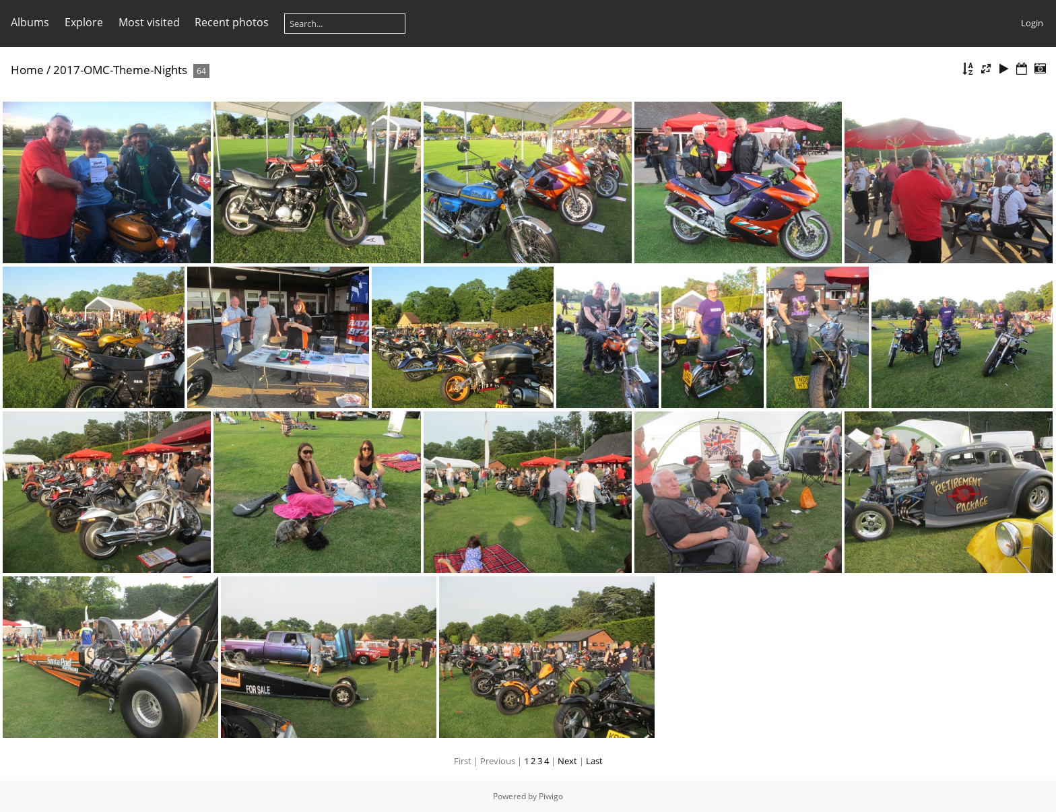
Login (1032, 23)
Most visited (149, 22)
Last (594, 761)
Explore (84, 22)
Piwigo (551, 796)
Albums (30, 22)
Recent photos (232, 22)
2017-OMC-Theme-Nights (120, 69)
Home (27, 69)
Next (567, 761)
